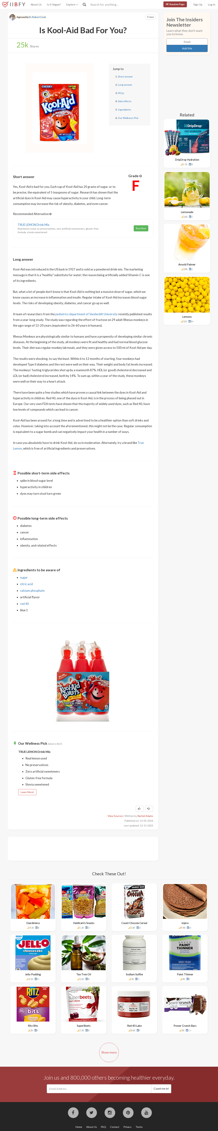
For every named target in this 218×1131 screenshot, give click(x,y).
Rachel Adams (145, 815)
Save (150, 17)
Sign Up (197, 4)
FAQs (121, 93)
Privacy (127, 1126)
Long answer (125, 84)
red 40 (24, 604)
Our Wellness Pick (128, 117)
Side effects (124, 101)
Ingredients (124, 109)
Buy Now (141, 228)
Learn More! (27, 792)
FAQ (103, 1126)
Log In (211, 4)
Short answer (125, 76)
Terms (139, 1126)
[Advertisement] (77, 848)
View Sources (115, 815)
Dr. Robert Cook (37, 17)
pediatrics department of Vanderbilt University (86, 314)
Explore (72, 4)
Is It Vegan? (54, 4)
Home (79, 1126)
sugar (24, 577)
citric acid (26, 584)
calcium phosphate (32, 590)
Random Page (175, 4)
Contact (114, 1126)
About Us (36, 4)
